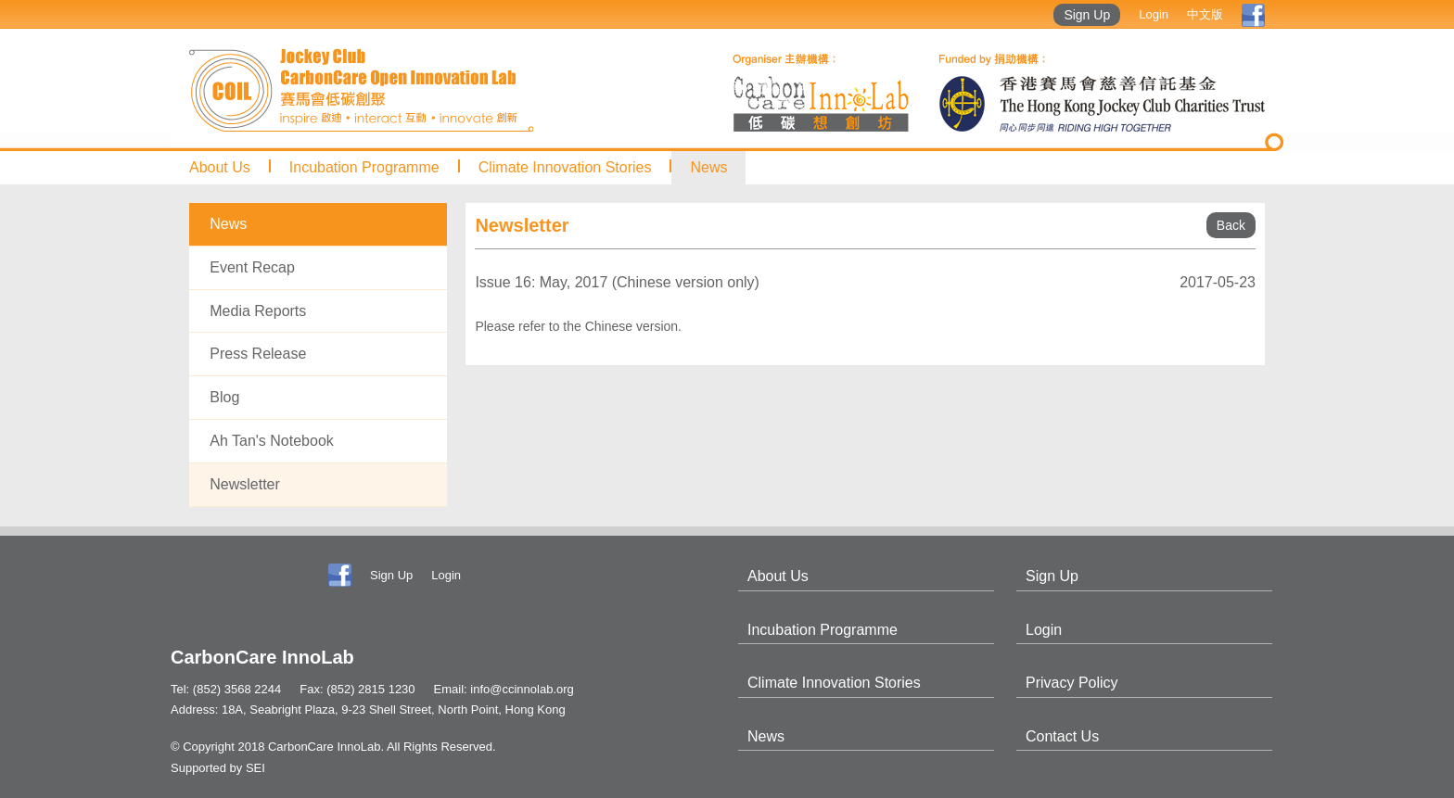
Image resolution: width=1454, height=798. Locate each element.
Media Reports (258, 311)
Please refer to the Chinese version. (578, 326)
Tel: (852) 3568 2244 (226, 689)
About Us (219, 167)
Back (1231, 225)
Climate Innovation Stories (565, 167)
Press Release (258, 353)
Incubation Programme (364, 167)
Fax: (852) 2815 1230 (357, 689)
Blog (224, 397)
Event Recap (252, 267)
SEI (255, 768)
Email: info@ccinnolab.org (504, 689)
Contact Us (1062, 736)
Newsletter (245, 484)
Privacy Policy (1072, 682)
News (708, 167)
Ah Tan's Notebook (272, 441)
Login (1153, 14)
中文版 (1205, 14)
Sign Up (1087, 14)
